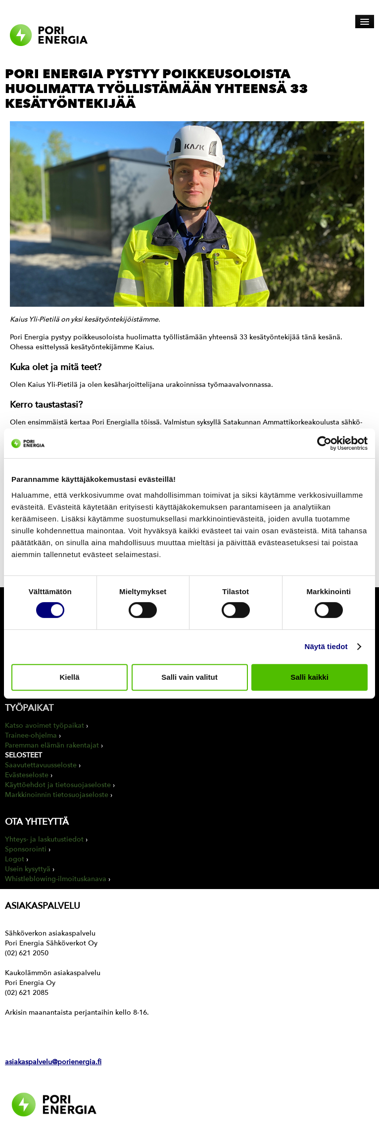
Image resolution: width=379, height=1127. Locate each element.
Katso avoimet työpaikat (44, 725)
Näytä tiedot (326, 646)
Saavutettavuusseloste (41, 765)
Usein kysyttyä (27, 869)
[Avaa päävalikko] (364, 21)
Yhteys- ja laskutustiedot (44, 839)
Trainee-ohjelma (31, 735)
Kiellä (69, 677)
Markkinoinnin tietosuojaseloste (56, 794)
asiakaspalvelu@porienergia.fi (53, 1062)
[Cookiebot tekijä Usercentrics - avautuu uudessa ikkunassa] (324, 443)
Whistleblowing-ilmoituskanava (55, 879)
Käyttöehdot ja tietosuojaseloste (58, 785)
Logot (14, 859)
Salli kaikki (309, 677)
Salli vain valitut (189, 677)
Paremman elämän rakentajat (52, 745)
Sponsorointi (26, 849)
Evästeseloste (26, 775)
